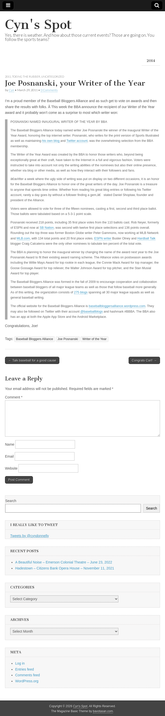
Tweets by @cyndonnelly (29, 536)
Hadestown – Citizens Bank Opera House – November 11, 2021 (64, 568)
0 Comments (49, 90)
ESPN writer (102, 238)
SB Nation (47, 227)
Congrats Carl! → (144, 360)
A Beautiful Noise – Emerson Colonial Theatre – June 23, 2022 (63, 562)
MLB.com (23, 238)
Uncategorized (52, 76)
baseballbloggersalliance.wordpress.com (117, 306)
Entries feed (24, 669)
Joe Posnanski (68, 339)
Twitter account (77, 141)
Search (10, 501)
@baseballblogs (91, 311)
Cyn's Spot (38, 24)
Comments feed (27, 675)
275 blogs (81, 292)
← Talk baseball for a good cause (32, 360)
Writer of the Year (94, 339)
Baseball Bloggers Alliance (34, 339)
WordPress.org (26, 681)
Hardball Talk (146, 238)
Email (9, 456)
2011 (8, 76)
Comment (13, 397)
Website (11, 468)
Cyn (11, 90)
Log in (20, 663)
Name (9, 444)
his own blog (51, 141)
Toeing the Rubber (26, 76)
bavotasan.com (103, 711)
